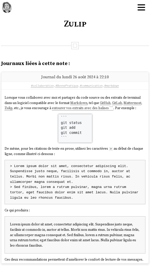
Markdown (78, 102)
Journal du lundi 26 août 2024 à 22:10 (75, 77)
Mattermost (132, 102)
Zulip (8, 108)
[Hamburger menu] (141, 7)
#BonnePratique (67, 85)
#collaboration (42, 85)
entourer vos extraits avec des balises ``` (82, 108)
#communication (91, 85)
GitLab (117, 102)
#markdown (111, 85)
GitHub (105, 102)
